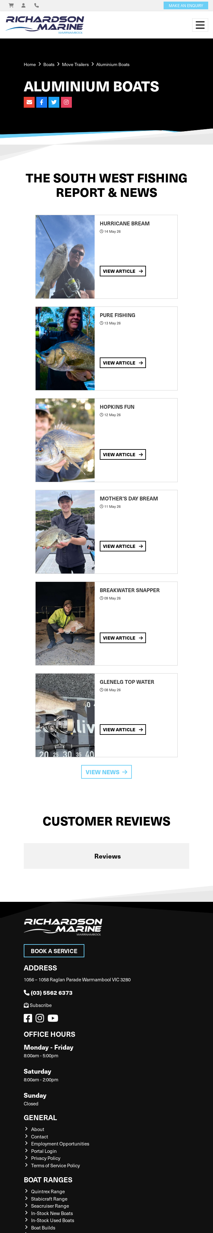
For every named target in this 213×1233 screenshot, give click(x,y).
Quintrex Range (48, 1191)
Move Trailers (75, 64)
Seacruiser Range (50, 1206)
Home (30, 64)
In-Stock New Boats (52, 1213)
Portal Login (44, 1151)
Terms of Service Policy (55, 1165)
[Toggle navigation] (200, 25)
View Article (123, 271)
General (40, 1117)
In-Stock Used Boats (52, 1220)
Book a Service (54, 951)
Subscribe (38, 1005)
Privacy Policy (45, 1158)
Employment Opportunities (60, 1143)
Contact (39, 1136)
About (37, 1129)
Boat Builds (43, 1227)
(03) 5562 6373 (48, 992)
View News (106, 772)
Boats (49, 64)
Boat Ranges (48, 1179)
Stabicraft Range (49, 1198)
